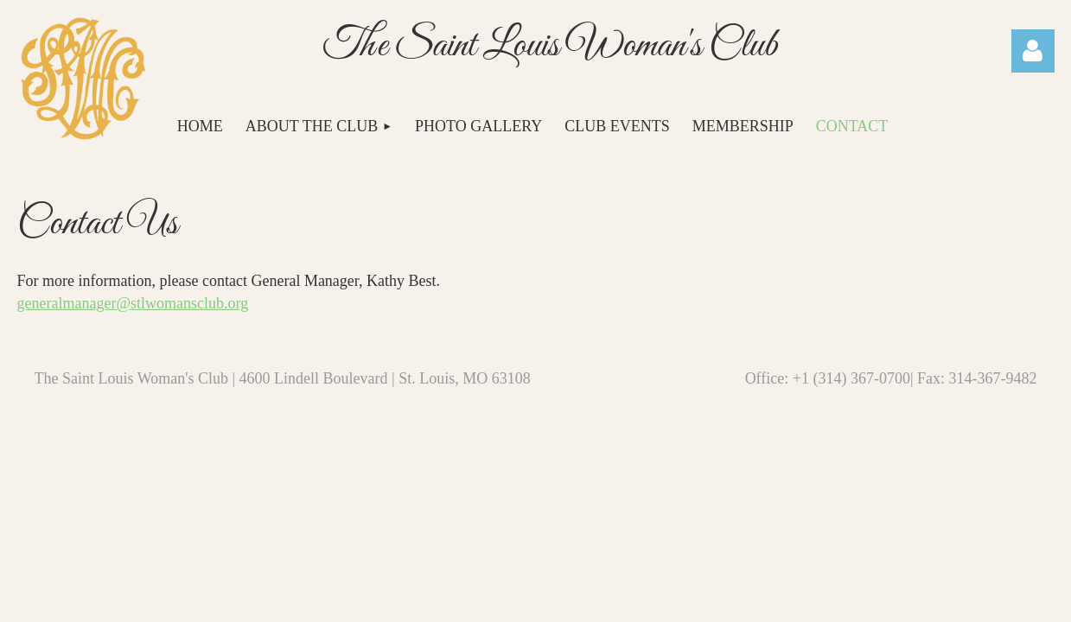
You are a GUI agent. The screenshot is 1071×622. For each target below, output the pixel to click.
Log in (1033, 51)
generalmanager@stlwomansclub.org (133, 303)
